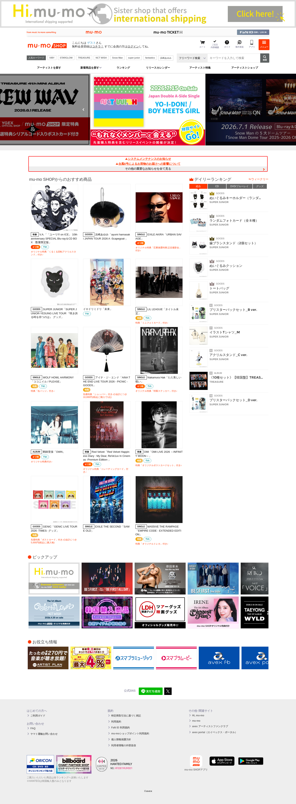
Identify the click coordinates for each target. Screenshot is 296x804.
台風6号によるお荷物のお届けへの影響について (148, 163)
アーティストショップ (244, 67)
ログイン (133, 46)
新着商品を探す (89, 67)
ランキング (123, 67)
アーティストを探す (49, 67)
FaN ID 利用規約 (120, 727)
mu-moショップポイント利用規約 (130, 733)
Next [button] (212, 109)
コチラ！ (98, 46)
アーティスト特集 (200, 67)
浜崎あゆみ (165, 58)
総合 (198, 186)
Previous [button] (83, 109)
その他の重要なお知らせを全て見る (148, 168)
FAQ (33, 728)
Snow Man (117, 57)
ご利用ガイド (37, 715)
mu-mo (196, 720)
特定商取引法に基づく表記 (126, 715)
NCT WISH (101, 57)
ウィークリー (259, 179)
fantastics (150, 57)
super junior (134, 57)
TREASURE (84, 57)
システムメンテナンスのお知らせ (148, 158)
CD (217, 186)
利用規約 (116, 721)
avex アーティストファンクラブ (210, 726)
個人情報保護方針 (121, 739)
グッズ (260, 186)
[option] (148, 109)
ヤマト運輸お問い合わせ (44, 734)
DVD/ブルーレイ (239, 186)
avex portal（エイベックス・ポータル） (214, 732)
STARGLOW (66, 57)
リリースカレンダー (158, 67)
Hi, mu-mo (198, 715)
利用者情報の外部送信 (123, 745)
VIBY (51, 57)
